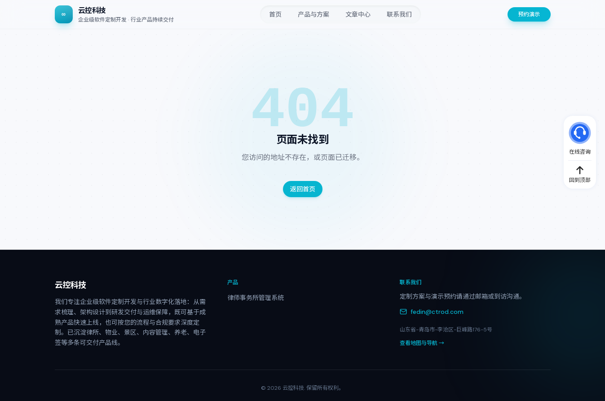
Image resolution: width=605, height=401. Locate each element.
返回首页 (302, 189)
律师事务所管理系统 (255, 298)
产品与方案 (313, 14)
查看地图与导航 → (422, 343)
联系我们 (399, 14)
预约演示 (529, 14)
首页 (275, 14)
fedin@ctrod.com (432, 312)
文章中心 (358, 14)
